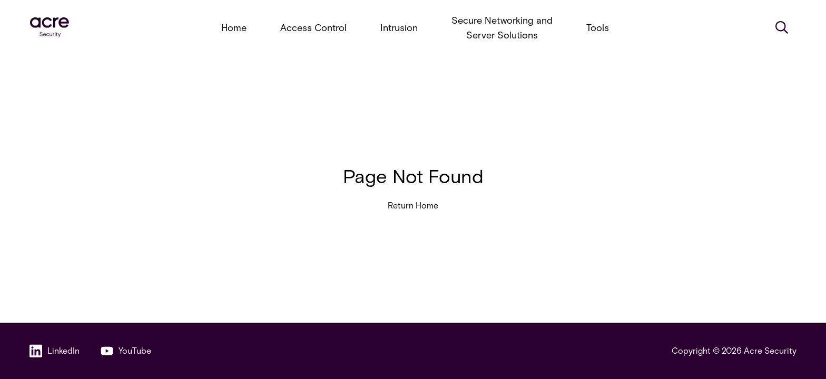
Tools (597, 27)
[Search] (781, 27)
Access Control (313, 27)
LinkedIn (55, 351)
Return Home (413, 205)
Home (234, 27)
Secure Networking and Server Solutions (502, 27)
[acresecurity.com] (50, 27)
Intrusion (399, 27)
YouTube (126, 350)
